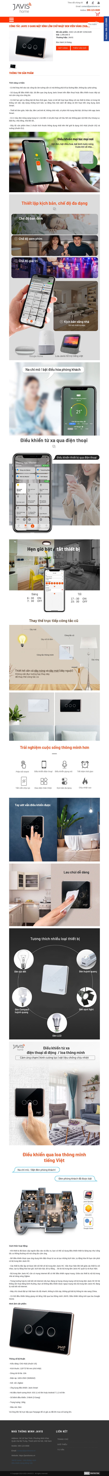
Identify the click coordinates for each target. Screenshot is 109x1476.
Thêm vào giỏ (79, 48)
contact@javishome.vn (90, 6)
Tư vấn (60, 1450)
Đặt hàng (63, 48)
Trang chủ (62, 1439)
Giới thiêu (62, 1444)
